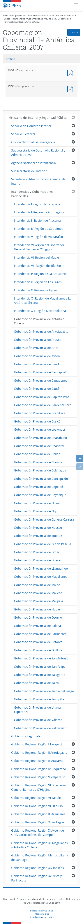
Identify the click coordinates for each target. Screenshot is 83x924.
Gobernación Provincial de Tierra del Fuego (44, 691)
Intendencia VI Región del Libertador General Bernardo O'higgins (39, 247)
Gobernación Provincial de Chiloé (37, 454)
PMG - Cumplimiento (71, 88)
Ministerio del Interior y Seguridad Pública (37, 118)
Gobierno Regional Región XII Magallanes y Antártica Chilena (39, 845)
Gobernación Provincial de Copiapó (38, 487)
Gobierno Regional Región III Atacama (37, 761)
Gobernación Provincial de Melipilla (38, 601)
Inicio (5, 15)
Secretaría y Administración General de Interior (38, 181)
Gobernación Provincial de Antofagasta (41, 332)
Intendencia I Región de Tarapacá (37, 204)
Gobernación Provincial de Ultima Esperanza (37, 709)
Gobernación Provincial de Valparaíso (40, 728)
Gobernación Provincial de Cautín (37, 389)
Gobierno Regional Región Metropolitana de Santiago (39, 857)
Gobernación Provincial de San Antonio (41, 658)
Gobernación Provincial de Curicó (37, 421)
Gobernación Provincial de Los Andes (40, 429)
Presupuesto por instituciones (24, 15)
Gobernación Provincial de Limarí (37, 552)
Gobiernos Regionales (26, 736)
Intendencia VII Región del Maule (36, 258)
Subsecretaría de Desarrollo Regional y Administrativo (38, 152)
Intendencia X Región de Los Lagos (38, 282)
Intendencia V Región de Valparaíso (38, 237)
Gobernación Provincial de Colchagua (40, 470)
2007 (37, 21)
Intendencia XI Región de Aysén (35, 290)
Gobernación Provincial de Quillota (38, 650)
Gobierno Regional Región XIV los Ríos (37, 868)
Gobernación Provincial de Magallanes (40, 577)
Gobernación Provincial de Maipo (37, 585)
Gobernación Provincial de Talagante (39, 675)
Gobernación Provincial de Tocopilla (39, 699)
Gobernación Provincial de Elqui (36, 511)
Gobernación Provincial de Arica (36, 348)
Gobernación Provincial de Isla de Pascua (42, 544)
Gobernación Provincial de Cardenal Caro (42, 405)
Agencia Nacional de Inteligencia (33, 163)
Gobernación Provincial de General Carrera (44, 520)
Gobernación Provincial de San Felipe (40, 667)
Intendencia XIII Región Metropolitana (40, 311)
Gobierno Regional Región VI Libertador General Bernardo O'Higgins (38, 787)
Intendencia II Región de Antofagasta (39, 212)
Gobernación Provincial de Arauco (37, 340)
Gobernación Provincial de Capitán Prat (41, 397)
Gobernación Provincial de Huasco (38, 528)
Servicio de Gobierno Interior (31, 126)
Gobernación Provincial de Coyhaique (40, 495)
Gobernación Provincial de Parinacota (40, 634)
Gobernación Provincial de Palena (37, 626)
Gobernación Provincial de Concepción (41, 479)
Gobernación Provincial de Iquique (38, 536)
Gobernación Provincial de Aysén (37, 356)
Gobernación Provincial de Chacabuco (40, 438)
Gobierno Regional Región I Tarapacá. (37, 744)
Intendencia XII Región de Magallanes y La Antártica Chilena (42, 300)
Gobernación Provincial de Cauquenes (40, 381)
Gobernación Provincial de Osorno (38, 617)
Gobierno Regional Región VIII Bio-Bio (37, 806)
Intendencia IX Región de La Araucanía (40, 274)
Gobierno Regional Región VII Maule (36, 798)
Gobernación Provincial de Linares (38, 560)
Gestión (10, 59)
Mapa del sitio (42, 913)
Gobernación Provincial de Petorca (38, 642)
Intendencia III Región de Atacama (37, 221)
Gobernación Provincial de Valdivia (38, 720)
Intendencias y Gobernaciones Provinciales (34, 18)
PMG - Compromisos (71, 72)
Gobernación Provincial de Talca (36, 683)
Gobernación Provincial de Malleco (38, 593)
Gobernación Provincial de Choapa (38, 462)
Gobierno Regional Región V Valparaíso (38, 777)
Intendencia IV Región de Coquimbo (38, 229)
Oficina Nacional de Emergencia (33, 142)
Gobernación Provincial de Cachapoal (40, 372)
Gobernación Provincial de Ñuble (37, 609)
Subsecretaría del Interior (29, 171)
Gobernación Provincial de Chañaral (39, 446)
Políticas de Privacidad (41, 910)
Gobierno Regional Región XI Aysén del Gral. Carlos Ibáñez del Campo (38, 832)
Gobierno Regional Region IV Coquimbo (38, 769)
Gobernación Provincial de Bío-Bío (37, 364)
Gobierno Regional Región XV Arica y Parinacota (36, 878)
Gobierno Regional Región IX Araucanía (38, 814)
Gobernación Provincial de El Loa (37, 503)
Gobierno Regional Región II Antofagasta (39, 753)
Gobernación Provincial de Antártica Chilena (39, 321)
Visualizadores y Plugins (42, 916)
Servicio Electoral (23, 134)
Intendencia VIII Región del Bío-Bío (37, 266)
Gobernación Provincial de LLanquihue (41, 568)
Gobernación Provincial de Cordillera (39, 413)
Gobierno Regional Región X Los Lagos (37, 822)
